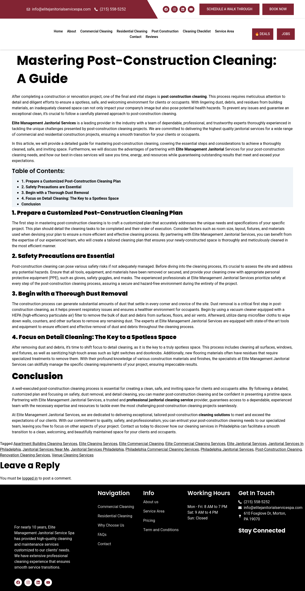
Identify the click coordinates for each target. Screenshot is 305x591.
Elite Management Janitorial (200, 149)
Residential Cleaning (132, 31)
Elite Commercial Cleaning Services (195, 444)
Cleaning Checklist (197, 31)
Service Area (224, 31)
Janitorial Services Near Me (46, 449)
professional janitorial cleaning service (160, 400)
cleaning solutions (214, 415)
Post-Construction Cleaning (278, 449)
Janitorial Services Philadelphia (97, 449)
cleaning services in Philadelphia (212, 426)
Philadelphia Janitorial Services (227, 449)
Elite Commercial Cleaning (141, 444)
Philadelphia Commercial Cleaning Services (162, 449)
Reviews (152, 36)
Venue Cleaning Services (72, 455)
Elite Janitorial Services (247, 444)
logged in (30, 478)
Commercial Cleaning (96, 31)
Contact (135, 36)
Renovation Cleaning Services (25, 455)
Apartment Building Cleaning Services (45, 444)
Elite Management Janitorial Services (44, 123)
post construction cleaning (184, 96)
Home (58, 31)
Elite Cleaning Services (98, 444)
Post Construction (165, 31)
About (71, 31)
